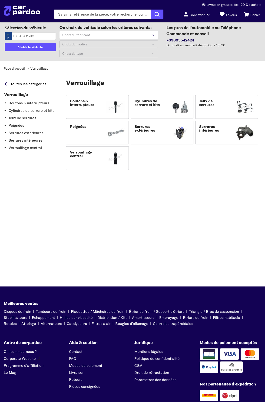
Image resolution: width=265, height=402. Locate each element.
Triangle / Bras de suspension (214, 311)
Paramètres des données (155, 379)
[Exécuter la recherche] (157, 14)
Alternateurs (51, 323)
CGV (138, 365)
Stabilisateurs (15, 317)
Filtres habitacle (226, 317)
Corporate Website (22, 358)
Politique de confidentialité (157, 358)
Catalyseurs (77, 323)
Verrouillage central (25, 147)
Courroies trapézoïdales (173, 323)
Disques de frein (17, 311)
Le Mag (10, 372)
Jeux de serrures (22, 118)
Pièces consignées (84, 386)
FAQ (72, 358)
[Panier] (252, 14)
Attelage (28, 323)
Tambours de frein (51, 311)
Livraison (76, 372)
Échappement (43, 317)
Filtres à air (101, 323)
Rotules (10, 323)
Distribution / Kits (112, 317)
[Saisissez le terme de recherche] (102, 14)
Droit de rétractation (151, 372)
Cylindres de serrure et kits (31, 110)
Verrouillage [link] (16, 94)
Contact (76, 351)
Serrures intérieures (26, 140)
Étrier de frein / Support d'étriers (156, 311)
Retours (76, 379)
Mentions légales (148, 351)
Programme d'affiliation (23, 365)
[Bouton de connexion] (198, 14)
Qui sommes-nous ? (20, 351)
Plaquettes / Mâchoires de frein (97, 311)
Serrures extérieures (26, 132)
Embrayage (168, 317)
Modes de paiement (85, 365)
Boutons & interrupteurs (29, 103)
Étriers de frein (195, 317)
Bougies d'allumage (131, 323)
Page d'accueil (14, 68)
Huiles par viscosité (76, 317)
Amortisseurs (143, 317)
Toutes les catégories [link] (28, 84)
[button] (97, 107)
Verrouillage (39, 68)
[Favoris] (228, 14)
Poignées (16, 125)
